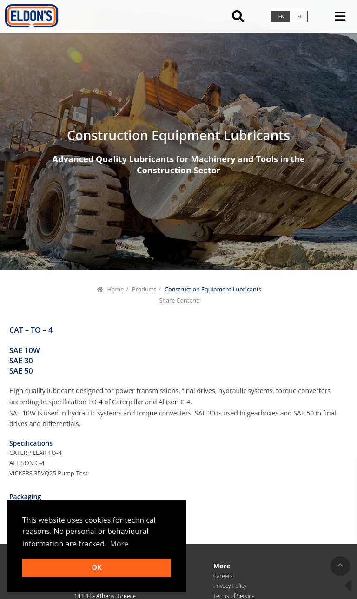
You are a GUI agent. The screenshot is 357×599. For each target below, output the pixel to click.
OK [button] (96, 567)
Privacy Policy (229, 586)
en (281, 16)
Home (115, 289)
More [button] (119, 544)
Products (144, 289)
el (300, 16)
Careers (223, 576)
